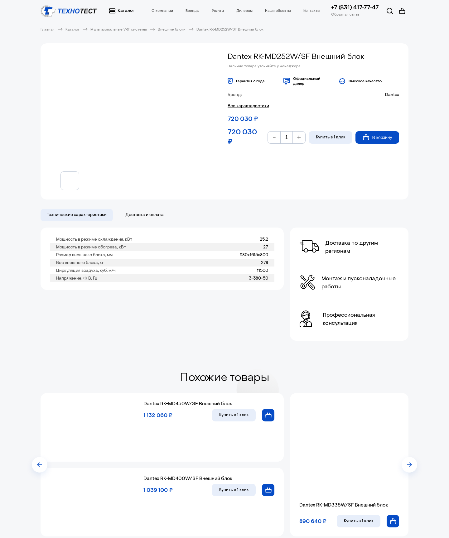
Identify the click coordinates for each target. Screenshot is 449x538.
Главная (48, 29)
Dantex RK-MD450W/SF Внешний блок (187, 403)
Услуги (218, 11)
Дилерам (244, 11)
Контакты (311, 11)
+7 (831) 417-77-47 (355, 8)
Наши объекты (278, 11)
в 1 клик (234, 415)
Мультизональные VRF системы (118, 29)
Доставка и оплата (144, 215)
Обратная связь (345, 15)
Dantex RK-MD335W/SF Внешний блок (343, 505)
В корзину (377, 137)
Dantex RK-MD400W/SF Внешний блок (188, 478)
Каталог (121, 10)
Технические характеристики (77, 215)
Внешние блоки (172, 29)
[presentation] (39, 465)
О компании (162, 11)
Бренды (193, 11)
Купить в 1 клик (330, 137)
